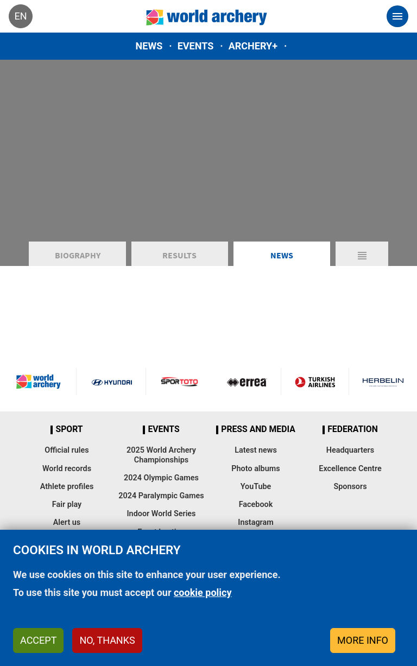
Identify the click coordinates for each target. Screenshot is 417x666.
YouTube (256, 486)
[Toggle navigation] (397, 16)
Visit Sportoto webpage (180, 381)
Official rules (67, 450)
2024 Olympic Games (161, 478)
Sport (69, 429)
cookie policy (203, 592)
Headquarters (350, 450)
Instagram (256, 522)
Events (196, 46)
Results (179, 255)
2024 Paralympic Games (161, 495)
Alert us (66, 522)
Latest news (256, 450)
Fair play (67, 504)
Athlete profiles (67, 486)
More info (362, 640)
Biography (77, 255)
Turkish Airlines (315, 381)
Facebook (256, 504)
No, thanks (107, 640)
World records (66, 468)
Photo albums (255, 468)
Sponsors (350, 486)
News (149, 46)
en (20, 16)
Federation (352, 429)
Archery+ (253, 46)
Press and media (258, 429)
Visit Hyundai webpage (112, 381)
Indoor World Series (161, 513)
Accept (38, 640)
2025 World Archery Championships (161, 455)
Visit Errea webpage (247, 381)
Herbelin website (383, 381)
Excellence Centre (350, 468)
